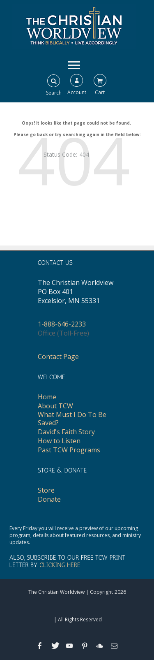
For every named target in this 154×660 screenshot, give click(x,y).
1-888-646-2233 (62, 324)
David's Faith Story (66, 432)
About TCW (55, 406)
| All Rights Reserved (77, 619)
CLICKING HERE (59, 565)
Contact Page (58, 356)
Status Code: (60, 154)
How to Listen (59, 441)
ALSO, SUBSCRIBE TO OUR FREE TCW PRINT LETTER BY (67, 561)
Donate (49, 499)
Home (47, 397)
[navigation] (74, 64)
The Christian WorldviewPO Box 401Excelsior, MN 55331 (75, 291)
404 (84, 154)
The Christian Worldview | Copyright (70, 591)
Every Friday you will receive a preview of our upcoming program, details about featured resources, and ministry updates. (75, 535)
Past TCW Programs (69, 450)
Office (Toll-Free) (63, 333)
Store (46, 490)
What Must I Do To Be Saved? (72, 418)
